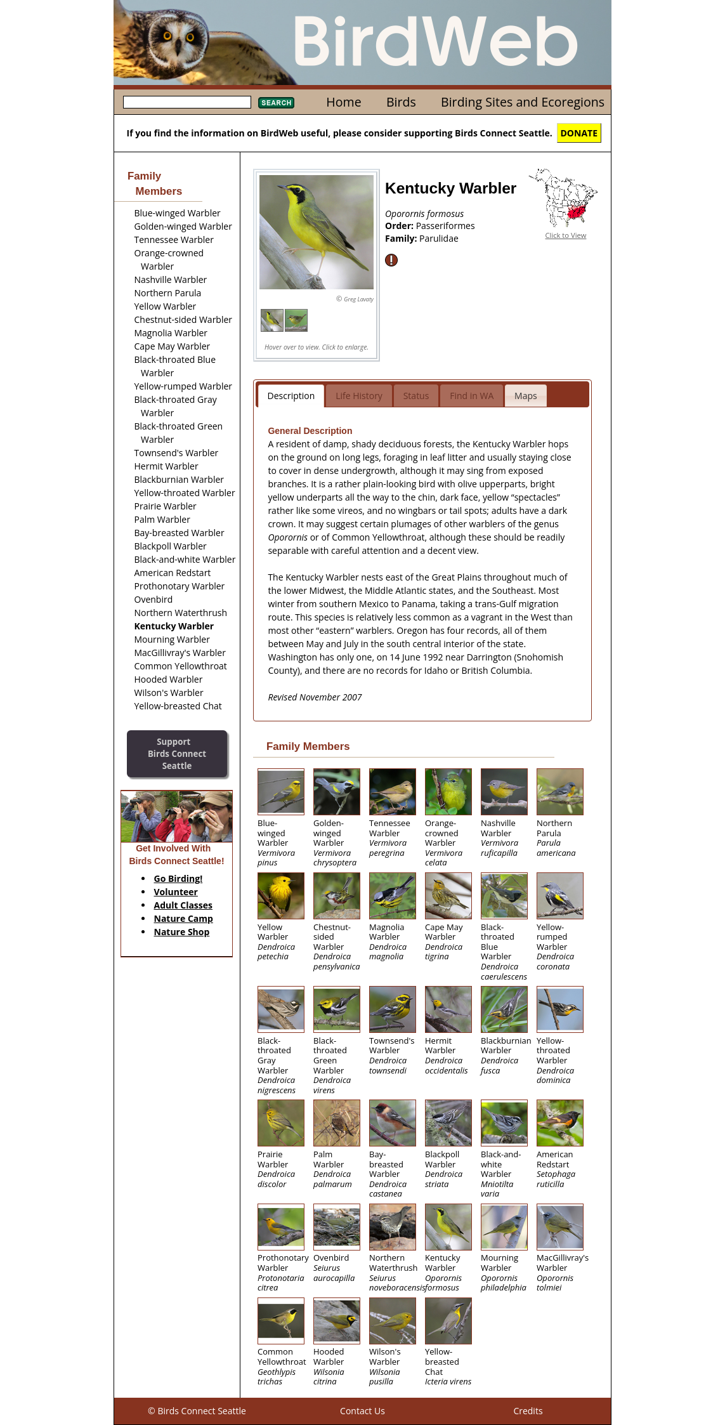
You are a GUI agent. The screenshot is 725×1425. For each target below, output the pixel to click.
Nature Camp (183, 918)
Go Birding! (178, 878)
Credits (527, 1411)
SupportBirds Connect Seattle (177, 753)
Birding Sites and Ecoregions (522, 101)
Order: (400, 226)
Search (276, 102)
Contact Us (362, 1411)
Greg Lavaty (359, 299)
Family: (402, 238)
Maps (525, 396)
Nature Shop (182, 932)
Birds (401, 101)
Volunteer (176, 892)
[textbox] (187, 102)
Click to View (566, 235)
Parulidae (439, 238)
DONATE (579, 133)
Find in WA (471, 396)
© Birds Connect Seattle (197, 1411)
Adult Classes (183, 905)
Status (416, 396)
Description (291, 396)
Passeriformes (445, 226)
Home (343, 101)
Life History (359, 396)
